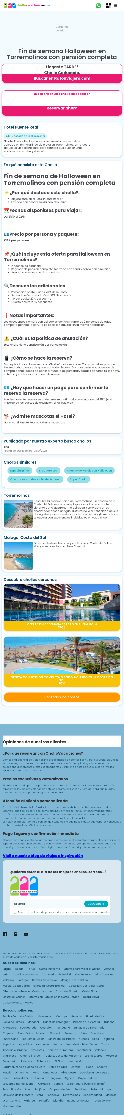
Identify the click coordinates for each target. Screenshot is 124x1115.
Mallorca (29, 1100)
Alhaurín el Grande (15, 1050)
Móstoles (111, 1056)
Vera (40, 1095)
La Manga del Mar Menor (18, 1084)
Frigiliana (108, 1039)
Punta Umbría (12, 1089)
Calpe (82, 1078)
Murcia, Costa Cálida (16, 986)
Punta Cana (10, 1039)
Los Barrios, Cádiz (33, 1039)
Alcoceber (42, 1044)
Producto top (48, 470)
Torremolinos (71, 1095)
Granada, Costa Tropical (49, 986)
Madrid (7, 1072)
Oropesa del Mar (60, 1089)
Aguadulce (25, 1044)
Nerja (36, 1072)
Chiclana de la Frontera (18, 1095)
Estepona (27, 1061)
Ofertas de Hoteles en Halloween (89, 470)
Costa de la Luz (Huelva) (19, 1002)
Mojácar (40, 1089)
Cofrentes (37, 1050)
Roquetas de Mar (78, 1100)
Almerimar (22, 1072)
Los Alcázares (93, 1056)
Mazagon (106, 1089)
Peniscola (53, 1095)
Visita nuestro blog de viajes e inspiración (43, 855)
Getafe (57, 1044)
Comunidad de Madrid (56, 974)
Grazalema (45, 1016)
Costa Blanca (91, 991)
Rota (94, 1089)
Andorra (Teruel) (31, 1056)
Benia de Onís (58, 1067)
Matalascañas (12, 1106)
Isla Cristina (27, 1016)
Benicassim (10, 1061)
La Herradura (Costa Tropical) (86, 1084)
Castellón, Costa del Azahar (87, 986)
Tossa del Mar (102, 1100)
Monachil (33, 1022)
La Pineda (38, 1078)
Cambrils (44, 1084)
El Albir (59, 1061)
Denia (6, 1078)
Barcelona (97, 1033)
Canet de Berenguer (56, 1022)
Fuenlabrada (28, 1027)
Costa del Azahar (14, 997)
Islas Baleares (83, 974)
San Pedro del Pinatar (61, 1039)
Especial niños (20, 470)
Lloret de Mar (75, 1061)
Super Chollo (78, 479)
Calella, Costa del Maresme (63, 1056)
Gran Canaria (11, 1100)
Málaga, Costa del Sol (74, 980)
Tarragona (63, 1027)
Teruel (31, 969)
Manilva (41, 1033)
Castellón (46, 1027)
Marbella (111, 1095)
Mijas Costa (68, 1072)
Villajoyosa (9, 1056)
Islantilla (58, 1100)
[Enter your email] (60, 903)
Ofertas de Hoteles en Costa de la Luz (27, 991)
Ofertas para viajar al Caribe (82, 969)
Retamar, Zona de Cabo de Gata (24, 1067)
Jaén (6, 974)
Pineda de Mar (95, 1016)
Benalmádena (93, 1095)
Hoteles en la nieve (44, 980)
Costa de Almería (67, 991)
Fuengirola (54, 1078)
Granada (55, 1033)
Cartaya (61, 1016)
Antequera (10, 1027)
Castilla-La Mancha (25, 974)
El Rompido (44, 1061)
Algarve (69, 1078)
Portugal (23, 980)
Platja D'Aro (25, 1033)
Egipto (7, 969)
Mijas (84, 1033)
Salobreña (9, 1016)
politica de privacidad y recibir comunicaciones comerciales (70, 912)
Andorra (102, 1067)
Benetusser (84, 1050)
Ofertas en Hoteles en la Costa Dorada (54, 997)
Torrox (105, 1044)
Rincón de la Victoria (86, 1022)
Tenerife (44, 1100)
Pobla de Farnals (13, 1022)
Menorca (76, 1016)
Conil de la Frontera (60, 1050)
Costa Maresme (49, 969)
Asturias (109, 969)
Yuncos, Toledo (89, 1039)
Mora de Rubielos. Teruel (82, 1044)
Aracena (108, 1022)
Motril (93, 1078)
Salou (28, 1089)
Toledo (19, 969)
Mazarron (71, 1033)
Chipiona (8, 1033)
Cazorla (76, 1067)
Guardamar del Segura (94, 1072)
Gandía (58, 1084)
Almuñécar (50, 1072)
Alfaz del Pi (21, 1078)
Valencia (8, 980)
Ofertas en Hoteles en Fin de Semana (35, 479)
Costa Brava (91, 997)
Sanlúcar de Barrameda (89, 1027)
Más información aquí (40, 957)
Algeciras (9, 1044)
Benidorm (81, 1089)
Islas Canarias (104, 974)
